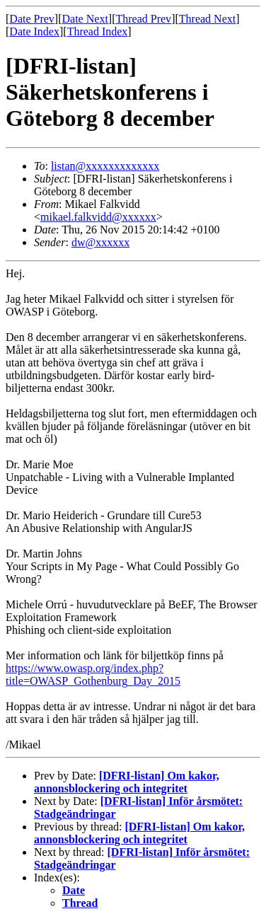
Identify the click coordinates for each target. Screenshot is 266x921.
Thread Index (97, 31)
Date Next (85, 19)
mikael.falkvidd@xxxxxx (98, 217)
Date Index (34, 31)
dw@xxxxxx (100, 242)
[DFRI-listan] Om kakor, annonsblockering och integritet (126, 782)
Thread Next (207, 19)
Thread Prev (143, 19)
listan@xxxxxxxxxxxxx (105, 166)
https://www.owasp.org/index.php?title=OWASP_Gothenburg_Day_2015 (93, 674)
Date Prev (31, 19)
